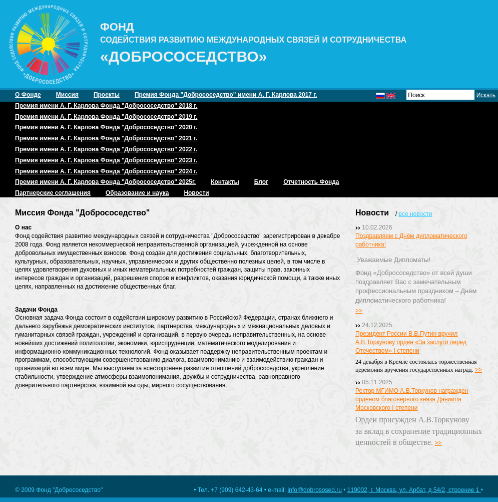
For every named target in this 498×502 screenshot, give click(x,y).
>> (358, 310)
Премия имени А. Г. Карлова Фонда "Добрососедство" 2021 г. (106, 138)
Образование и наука (137, 192)
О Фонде (28, 94)
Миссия (67, 94)
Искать (485, 95)
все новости (415, 213)
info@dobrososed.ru (315, 489)
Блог (261, 181)
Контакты (225, 181)
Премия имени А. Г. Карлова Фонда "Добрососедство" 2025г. (105, 181)
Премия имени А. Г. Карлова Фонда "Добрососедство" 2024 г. (106, 171)
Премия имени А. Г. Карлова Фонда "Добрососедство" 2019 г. (106, 116)
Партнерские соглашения (53, 192)
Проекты (107, 94)
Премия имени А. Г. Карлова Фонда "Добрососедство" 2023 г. (106, 160)
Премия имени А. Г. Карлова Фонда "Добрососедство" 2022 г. (106, 149)
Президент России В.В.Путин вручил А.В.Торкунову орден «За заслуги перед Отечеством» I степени (410, 342)
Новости (196, 192)
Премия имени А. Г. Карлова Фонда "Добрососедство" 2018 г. (106, 105)
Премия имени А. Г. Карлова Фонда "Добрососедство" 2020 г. (106, 127)
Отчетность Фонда (311, 181)
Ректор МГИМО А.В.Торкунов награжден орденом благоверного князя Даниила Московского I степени (411, 399)
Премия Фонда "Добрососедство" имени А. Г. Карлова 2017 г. (226, 94)
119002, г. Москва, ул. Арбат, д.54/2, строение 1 (414, 489)
